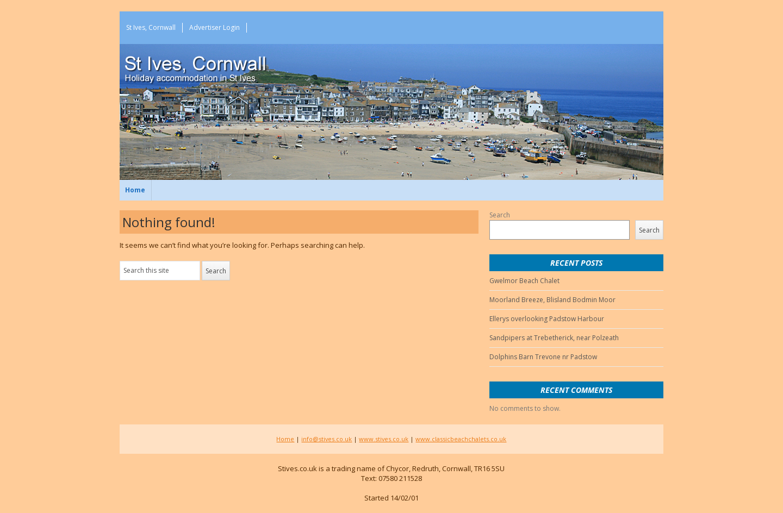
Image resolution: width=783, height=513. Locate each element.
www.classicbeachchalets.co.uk (460, 439)
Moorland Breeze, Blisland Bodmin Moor (552, 299)
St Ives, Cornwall (151, 27)
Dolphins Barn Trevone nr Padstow (543, 356)
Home (135, 190)
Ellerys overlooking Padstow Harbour (546, 318)
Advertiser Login (214, 27)
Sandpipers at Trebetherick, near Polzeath (554, 337)
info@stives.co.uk (326, 439)
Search (499, 215)
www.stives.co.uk (383, 439)
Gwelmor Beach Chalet (524, 280)
